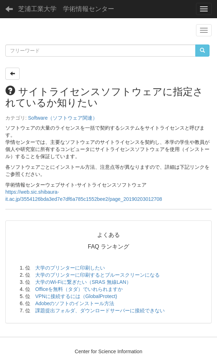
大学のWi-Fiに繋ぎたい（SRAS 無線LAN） (83, 282)
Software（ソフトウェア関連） (62, 118)
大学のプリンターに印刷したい (70, 268)
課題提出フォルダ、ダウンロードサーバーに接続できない (100, 310)
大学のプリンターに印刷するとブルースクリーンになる (97, 275)
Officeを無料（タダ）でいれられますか (79, 289)
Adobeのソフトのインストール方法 (74, 303)
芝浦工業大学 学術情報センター (66, 8)
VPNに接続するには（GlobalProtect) (76, 296)
